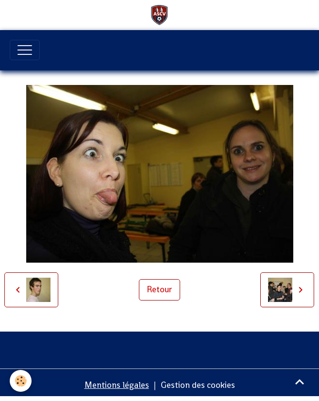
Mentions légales (116, 385)
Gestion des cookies (198, 385)
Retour (159, 289)
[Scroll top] (299, 381)
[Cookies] (21, 381)
